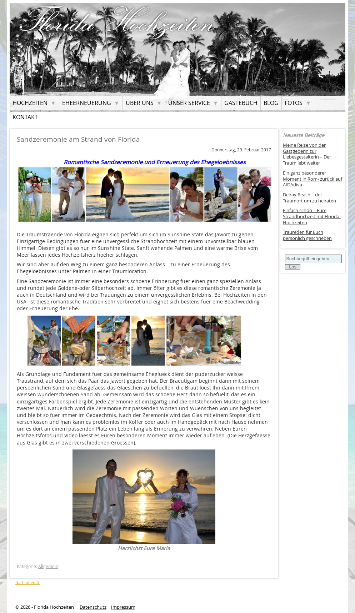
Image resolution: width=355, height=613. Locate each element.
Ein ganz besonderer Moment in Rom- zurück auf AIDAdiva (312, 179)
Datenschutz (93, 607)
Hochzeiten (30, 103)
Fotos (293, 103)
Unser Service (189, 103)
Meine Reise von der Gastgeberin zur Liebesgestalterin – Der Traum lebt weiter (307, 154)
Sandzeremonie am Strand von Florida (78, 139)
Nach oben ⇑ (27, 582)
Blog (271, 103)
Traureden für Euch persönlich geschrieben (307, 235)
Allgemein (48, 566)
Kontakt (25, 117)
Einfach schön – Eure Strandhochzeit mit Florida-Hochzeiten (312, 216)
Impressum (123, 607)
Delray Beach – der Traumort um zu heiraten (309, 198)
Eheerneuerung (86, 103)
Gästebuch (241, 103)
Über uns (140, 103)
